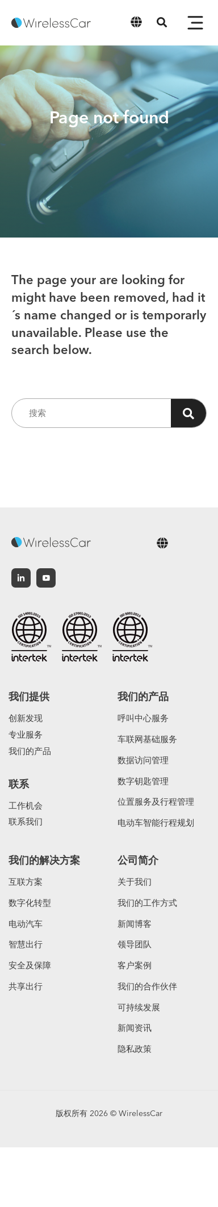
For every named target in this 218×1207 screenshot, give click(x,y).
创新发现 (26, 718)
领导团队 (135, 944)
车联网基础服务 (147, 739)
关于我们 (135, 881)
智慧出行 (26, 944)
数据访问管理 (143, 760)
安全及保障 (30, 965)
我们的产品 (30, 751)
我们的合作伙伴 (147, 986)
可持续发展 (139, 1007)
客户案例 (135, 965)
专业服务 (26, 734)
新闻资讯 (135, 1027)
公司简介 (138, 860)
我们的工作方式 (147, 902)
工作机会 (26, 805)
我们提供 (29, 696)
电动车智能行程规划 (156, 822)
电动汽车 (26, 923)
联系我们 (26, 821)
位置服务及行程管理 (156, 801)
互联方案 (26, 881)
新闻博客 (135, 923)
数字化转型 (30, 902)
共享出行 (26, 986)
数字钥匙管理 (143, 781)
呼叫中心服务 (143, 718)
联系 (19, 783)
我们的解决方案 (44, 860)
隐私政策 (135, 1048)
